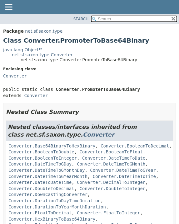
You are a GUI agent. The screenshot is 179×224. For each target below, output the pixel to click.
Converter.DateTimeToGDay (40, 163)
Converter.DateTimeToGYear (123, 170)
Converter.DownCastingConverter (47, 194)
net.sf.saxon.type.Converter (42, 54)
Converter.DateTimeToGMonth (111, 163)
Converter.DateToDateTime (40, 182)
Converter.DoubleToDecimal (41, 188)
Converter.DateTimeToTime (124, 176)
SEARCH (81, 19)
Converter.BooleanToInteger (42, 158)
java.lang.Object (21, 49)
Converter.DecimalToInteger (111, 182)
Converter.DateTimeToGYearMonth (47, 176)
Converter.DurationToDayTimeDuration (54, 200)
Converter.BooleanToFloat (111, 151)
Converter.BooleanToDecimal (135, 145)
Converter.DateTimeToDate (113, 158)
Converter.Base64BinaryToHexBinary (51, 145)
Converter (15, 75)
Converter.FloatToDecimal (40, 212)
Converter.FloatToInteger (108, 212)
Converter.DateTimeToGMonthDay (46, 170)
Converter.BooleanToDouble (41, 151)
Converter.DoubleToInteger (113, 188)
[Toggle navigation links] (8, 7)
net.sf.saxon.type (43, 31)
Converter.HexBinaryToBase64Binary (51, 219)
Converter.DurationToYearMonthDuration (57, 206)
